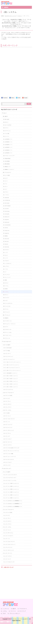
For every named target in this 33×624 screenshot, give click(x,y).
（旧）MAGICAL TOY (6, 216)
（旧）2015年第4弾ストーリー (7, 139)
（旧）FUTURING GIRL (6, 200)
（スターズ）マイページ (7, 442)
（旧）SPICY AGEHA (6, 203)
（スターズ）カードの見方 (7, 395)
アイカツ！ (4, 113)
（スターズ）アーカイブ (7, 462)
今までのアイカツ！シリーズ (9, 109)
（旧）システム (5, 291)
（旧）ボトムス (5, 255)
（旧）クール (5, 183)
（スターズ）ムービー (7, 465)
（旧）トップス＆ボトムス (7, 263)
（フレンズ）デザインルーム (8, 532)
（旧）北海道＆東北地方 (6, 158)
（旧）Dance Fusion (6, 238)
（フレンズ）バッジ (6, 538)
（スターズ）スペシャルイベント (9, 359)
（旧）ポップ (5, 189)
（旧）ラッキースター (7, 306)
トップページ (6, 608)
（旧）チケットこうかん (7, 332)
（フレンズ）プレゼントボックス (9, 541)
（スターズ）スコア (6, 436)
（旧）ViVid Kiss (5, 227)
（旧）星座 (5, 280)
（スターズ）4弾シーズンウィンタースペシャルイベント (12, 370)
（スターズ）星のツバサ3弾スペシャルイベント (10, 381)
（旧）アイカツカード (6, 172)
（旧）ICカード (5, 122)
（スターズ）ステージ (7, 353)
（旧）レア (4, 271)
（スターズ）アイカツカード (8, 392)
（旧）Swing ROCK (6, 219)
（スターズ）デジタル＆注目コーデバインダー (11, 447)
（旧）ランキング (6, 297)
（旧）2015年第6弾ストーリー (7, 144)
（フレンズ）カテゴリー (7, 521)
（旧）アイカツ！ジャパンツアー (9, 155)
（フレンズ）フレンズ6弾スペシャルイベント (11, 497)
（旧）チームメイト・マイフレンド (9, 323)
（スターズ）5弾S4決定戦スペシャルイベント (10, 373)
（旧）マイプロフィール (7, 320)
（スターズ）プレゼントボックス (9, 418)
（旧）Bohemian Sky (6, 222)
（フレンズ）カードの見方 (7, 512)
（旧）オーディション (7, 130)
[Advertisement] (15, 61)
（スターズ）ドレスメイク (7, 424)
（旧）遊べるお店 (6, 119)
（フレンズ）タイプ (6, 515)
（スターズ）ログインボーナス (8, 459)
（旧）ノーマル (5, 269)
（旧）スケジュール (6, 338)
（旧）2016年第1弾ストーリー (7, 147)
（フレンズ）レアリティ (7, 524)
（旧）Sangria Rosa (6, 233)
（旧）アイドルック (6, 315)
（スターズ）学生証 (6, 350)
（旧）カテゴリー (6, 249)
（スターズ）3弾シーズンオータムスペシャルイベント (11, 367)
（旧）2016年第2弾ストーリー (7, 150)
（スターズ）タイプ (6, 398)
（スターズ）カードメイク (7, 427)
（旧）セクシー (5, 186)
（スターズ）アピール (7, 433)
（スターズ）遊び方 (6, 344)
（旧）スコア (5, 300)
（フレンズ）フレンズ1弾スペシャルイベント (11, 483)
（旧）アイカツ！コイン (7, 335)
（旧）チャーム (5, 309)
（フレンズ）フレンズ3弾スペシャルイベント (11, 489)
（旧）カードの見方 (6, 175)
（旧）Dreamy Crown (6, 230)
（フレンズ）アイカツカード (8, 509)
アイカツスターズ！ (6, 341)
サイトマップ (22, 611)
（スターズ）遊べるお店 (7, 347)
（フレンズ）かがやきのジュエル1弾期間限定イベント (12, 500)
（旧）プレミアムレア (6, 274)
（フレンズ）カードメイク (7, 547)
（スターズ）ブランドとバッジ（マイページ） (11, 450)
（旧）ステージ (5, 127)
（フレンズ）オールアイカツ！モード (9, 477)
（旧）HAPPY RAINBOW (6, 205)
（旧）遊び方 (5, 116)
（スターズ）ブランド (7, 401)
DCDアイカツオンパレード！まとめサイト (19, 619)
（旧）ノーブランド (6, 194)
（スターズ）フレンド (7, 415)
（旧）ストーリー (6, 136)
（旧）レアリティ (6, 266)
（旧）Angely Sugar (6, 197)
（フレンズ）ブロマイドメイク (8, 550)
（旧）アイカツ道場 (6, 133)
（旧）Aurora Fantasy (6, 211)
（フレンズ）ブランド (7, 518)
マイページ (13, 611)
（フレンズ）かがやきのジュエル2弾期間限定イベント (12, 503)
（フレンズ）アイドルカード (8, 535)
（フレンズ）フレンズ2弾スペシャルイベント (11, 486)
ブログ (4, 613)
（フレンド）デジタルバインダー (9, 561)
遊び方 (14, 608)
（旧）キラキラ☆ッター (7, 329)
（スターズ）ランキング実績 (8, 453)
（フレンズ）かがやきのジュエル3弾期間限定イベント (12, 506)
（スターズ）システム (6, 410)
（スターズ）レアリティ (7, 407)
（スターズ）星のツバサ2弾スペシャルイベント (10, 378)
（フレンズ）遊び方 (6, 471)
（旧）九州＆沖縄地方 (6, 161)
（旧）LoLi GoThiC (6, 208)
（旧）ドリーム (5, 285)
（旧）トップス (5, 252)
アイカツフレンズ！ (6, 468)
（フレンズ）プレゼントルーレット (9, 544)
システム (5, 611)
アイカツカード (23, 608)
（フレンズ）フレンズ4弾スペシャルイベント (11, 492)
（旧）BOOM (5, 288)
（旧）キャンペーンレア (6, 277)
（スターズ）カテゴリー (7, 404)
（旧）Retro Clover (6, 241)
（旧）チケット (5, 294)
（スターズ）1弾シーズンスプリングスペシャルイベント (12, 362)
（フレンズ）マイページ (7, 553)
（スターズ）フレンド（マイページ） (9, 456)
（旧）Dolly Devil (5, 244)
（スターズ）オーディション (8, 356)
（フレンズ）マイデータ (7, 556)
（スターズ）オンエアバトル (8, 389)
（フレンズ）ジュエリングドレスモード (10, 474)
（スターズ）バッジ (6, 421)
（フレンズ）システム (6, 527)
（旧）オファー (5, 326)
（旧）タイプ (5, 178)
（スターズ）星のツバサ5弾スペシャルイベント (10, 386)
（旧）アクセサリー (6, 260)
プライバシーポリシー (14, 613)
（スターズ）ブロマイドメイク (8, 430)
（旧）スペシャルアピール (7, 303)
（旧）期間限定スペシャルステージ (8, 169)
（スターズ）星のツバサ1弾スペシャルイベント (10, 375)
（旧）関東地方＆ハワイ (6, 166)
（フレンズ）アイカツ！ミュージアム (9, 480)
